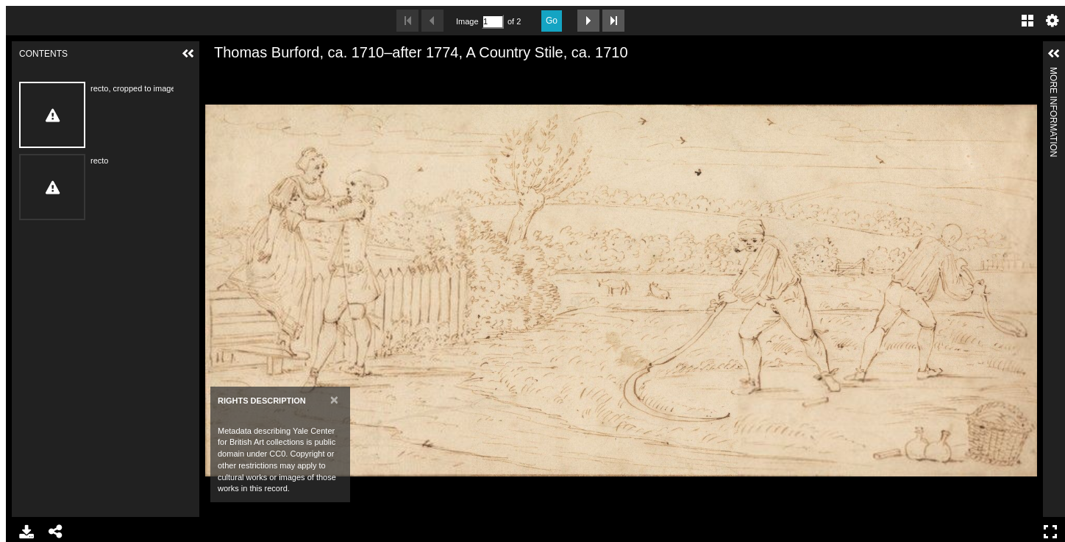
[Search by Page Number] (493, 22)
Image (467, 21)
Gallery (1027, 21)
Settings (1052, 21)
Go (552, 20)
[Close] (334, 399)
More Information (1053, 73)
